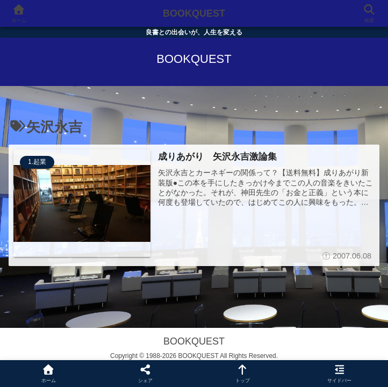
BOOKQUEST (194, 13)
